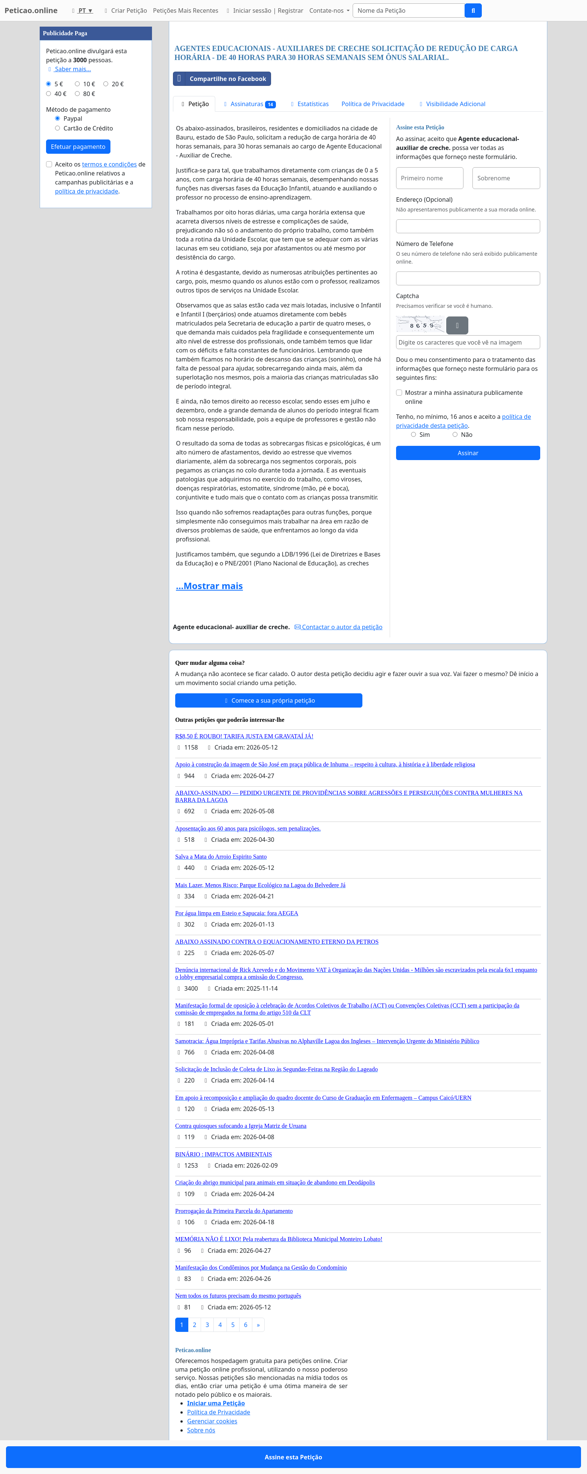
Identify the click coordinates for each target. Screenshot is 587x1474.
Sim (425, 434)
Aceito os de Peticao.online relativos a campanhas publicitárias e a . (100, 177)
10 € (89, 84)
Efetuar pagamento (78, 146)
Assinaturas (249, 104)
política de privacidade (86, 191)
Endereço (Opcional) (424, 199)
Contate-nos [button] (327, 10)
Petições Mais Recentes (185, 10)
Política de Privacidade (372, 104)
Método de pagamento (78, 109)
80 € (89, 94)
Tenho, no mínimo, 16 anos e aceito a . (463, 421)
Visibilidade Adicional (451, 104)
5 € (59, 84)
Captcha (407, 296)
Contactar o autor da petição (339, 627)
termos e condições (109, 164)
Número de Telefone (424, 244)
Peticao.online (31, 10)
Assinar (468, 453)
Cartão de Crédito (88, 128)
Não (466, 434)
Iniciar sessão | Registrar (263, 10)
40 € (61, 94)
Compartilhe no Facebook (219, 78)
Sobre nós (201, 1430)
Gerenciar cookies (212, 1421)
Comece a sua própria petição (268, 700)
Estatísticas (309, 104)
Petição (194, 104)
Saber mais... (68, 69)
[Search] (409, 10)
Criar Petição (124, 10)
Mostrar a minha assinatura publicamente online (464, 397)
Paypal (73, 118)
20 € (118, 84)
